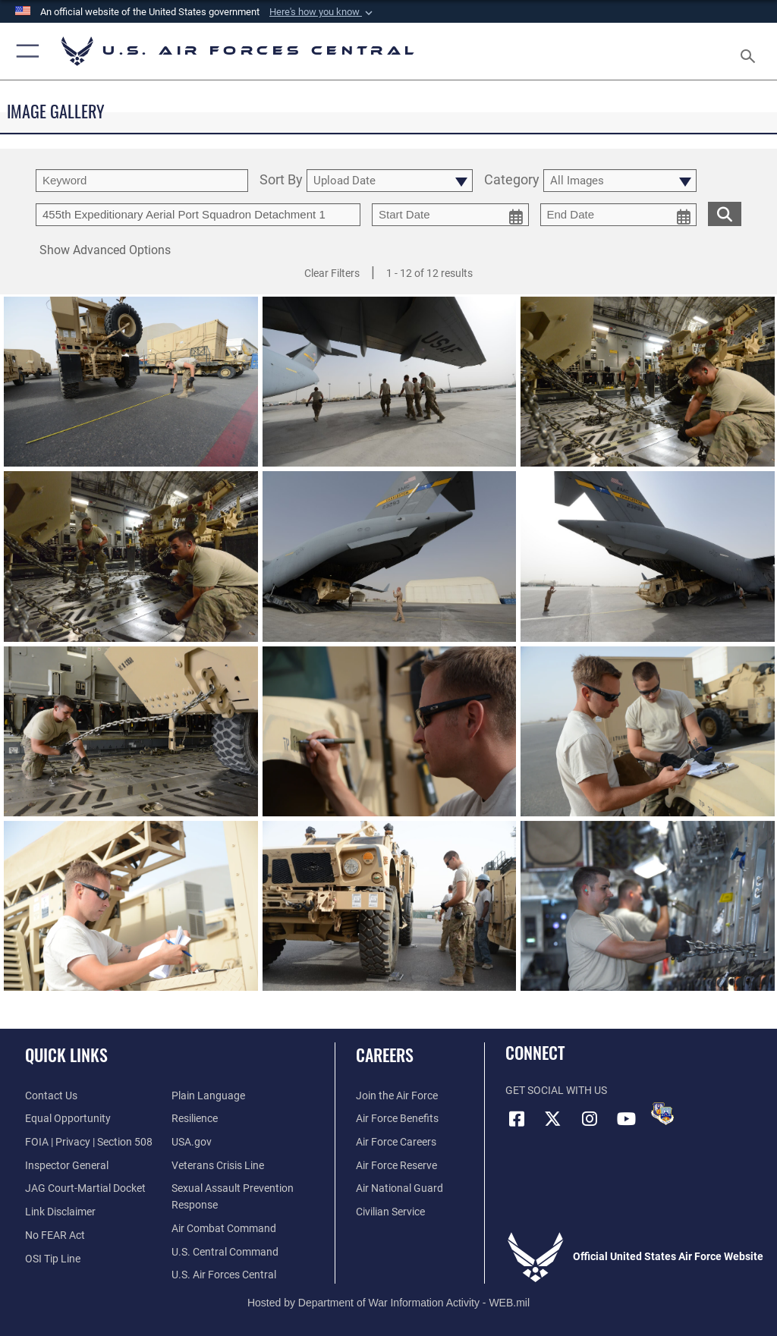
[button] (322, 12)
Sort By (281, 180)
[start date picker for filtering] (450, 214)
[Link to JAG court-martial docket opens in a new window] (85, 1188)
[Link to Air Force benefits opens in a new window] (397, 1118)
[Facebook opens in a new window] (516, 1119)
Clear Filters (332, 273)
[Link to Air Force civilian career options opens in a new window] (390, 1212)
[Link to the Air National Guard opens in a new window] (399, 1188)
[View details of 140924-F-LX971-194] (648, 562)
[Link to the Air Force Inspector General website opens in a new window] (67, 1165)
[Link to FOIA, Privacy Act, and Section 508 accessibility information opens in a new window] (89, 1142)
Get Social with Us (556, 1090)
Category (511, 180)
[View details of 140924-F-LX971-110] (390, 737)
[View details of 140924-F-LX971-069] (131, 911)
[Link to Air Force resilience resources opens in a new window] (194, 1118)
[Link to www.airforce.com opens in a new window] (397, 1095)
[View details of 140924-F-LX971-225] (390, 388)
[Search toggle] (750, 51)
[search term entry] (142, 180)
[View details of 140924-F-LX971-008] (648, 911)
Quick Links (66, 1054)
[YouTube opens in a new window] (626, 1119)
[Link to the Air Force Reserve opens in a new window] (396, 1165)
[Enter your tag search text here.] (198, 214)
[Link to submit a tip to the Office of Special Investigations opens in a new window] (52, 1259)
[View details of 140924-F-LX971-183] (131, 737)
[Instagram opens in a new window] (589, 1119)
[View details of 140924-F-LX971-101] (648, 737)
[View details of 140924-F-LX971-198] (390, 562)
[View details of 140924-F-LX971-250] (131, 388)
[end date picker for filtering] (618, 214)
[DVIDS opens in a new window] (662, 1113)
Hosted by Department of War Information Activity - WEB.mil (388, 1303)
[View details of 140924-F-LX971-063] (390, 911)
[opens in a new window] (208, 1095)
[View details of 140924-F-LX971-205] (648, 388)
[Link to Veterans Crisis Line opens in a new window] (217, 1165)
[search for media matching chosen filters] (724, 213)
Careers (385, 1054)
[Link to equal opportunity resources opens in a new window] (68, 1118)
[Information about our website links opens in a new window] (60, 1212)
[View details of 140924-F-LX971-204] (131, 562)
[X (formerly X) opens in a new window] (553, 1119)
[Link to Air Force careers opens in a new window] (396, 1142)
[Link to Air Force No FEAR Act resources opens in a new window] (55, 1235)
